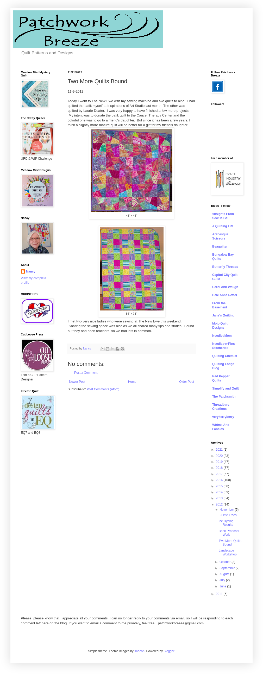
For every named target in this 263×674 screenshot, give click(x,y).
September (228, 568)
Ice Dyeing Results (226, 523)
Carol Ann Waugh (225, 287)
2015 (220, 486)
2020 (220, 456)
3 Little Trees (228, 515)
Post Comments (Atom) (103, 389)
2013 (220, 498)
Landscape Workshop (228, 552)
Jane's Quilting (223, 315)
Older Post (186, 382)
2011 (220, 594)
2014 (220, 492)
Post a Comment (85, 372)
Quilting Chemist (224, 356)
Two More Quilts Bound (230, 542)
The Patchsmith (223, 396)
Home (132, 382)
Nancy (30, 271)
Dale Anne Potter (224, 295)
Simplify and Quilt (225, 388)
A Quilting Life (223, 226)
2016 (220, 480)
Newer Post (77, 382)
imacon (139, 651)
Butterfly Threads (225, 267)
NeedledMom (222, 336)
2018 (220, 468)
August (225, 574)
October (225, 562)
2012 (220, 504)
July (223, 580)
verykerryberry (223, 417)
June (223, 586)
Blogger (169, 651)
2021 (220, 449)
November (227, 509)
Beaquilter (220, 246)
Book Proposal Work (229, 532)
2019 (220, 462)
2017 (220, 474)
